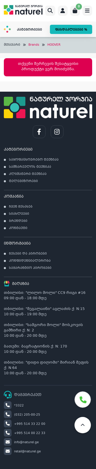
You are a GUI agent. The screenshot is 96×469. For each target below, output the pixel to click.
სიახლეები (19, 214)
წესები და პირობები (28, 253)
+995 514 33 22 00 (24, 424)
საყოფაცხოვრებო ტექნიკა (34, 160)
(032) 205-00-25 (22, 415)
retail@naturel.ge (22, 451)
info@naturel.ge (21, 442)
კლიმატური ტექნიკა (28, 174)
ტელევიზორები (23, 181)
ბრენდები (18, 221)
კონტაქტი (18, 228)
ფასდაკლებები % (71, 30)
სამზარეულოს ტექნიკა (30, 167)
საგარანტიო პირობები (30, 268)
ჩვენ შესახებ (21, 207)
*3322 (14, 405)
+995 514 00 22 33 (24, 433)
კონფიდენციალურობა (30, 261)
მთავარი (12, 45)
